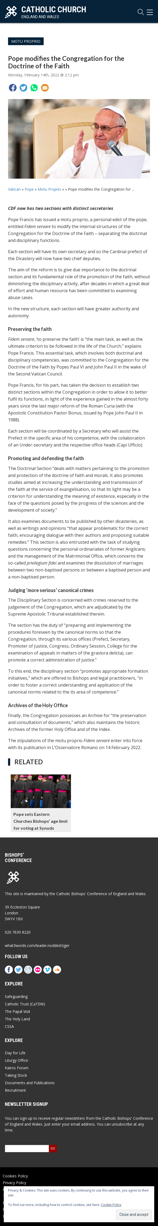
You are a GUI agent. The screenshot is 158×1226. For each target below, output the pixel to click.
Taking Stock (16, 1075)
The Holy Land (17, 1018)
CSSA (9, 1026)
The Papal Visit (17, 1011)
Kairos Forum (16, 1067)
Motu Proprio (25, 41)
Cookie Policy (111, 1205)
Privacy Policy (14, 1182)
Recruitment (15, 1090)
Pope (29, 189)
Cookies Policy (15, 1175)
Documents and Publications (30, 1082)
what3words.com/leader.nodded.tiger (37, 945)
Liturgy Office (16, 1060)
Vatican (14, 189)
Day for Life (15, 1052)
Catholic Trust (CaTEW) (25, 1003)
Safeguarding (16, 996)
